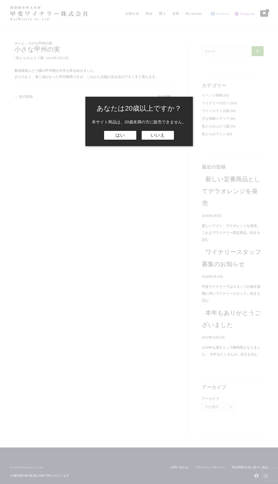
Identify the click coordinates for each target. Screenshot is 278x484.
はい (120, 135)
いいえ (158, 135)
